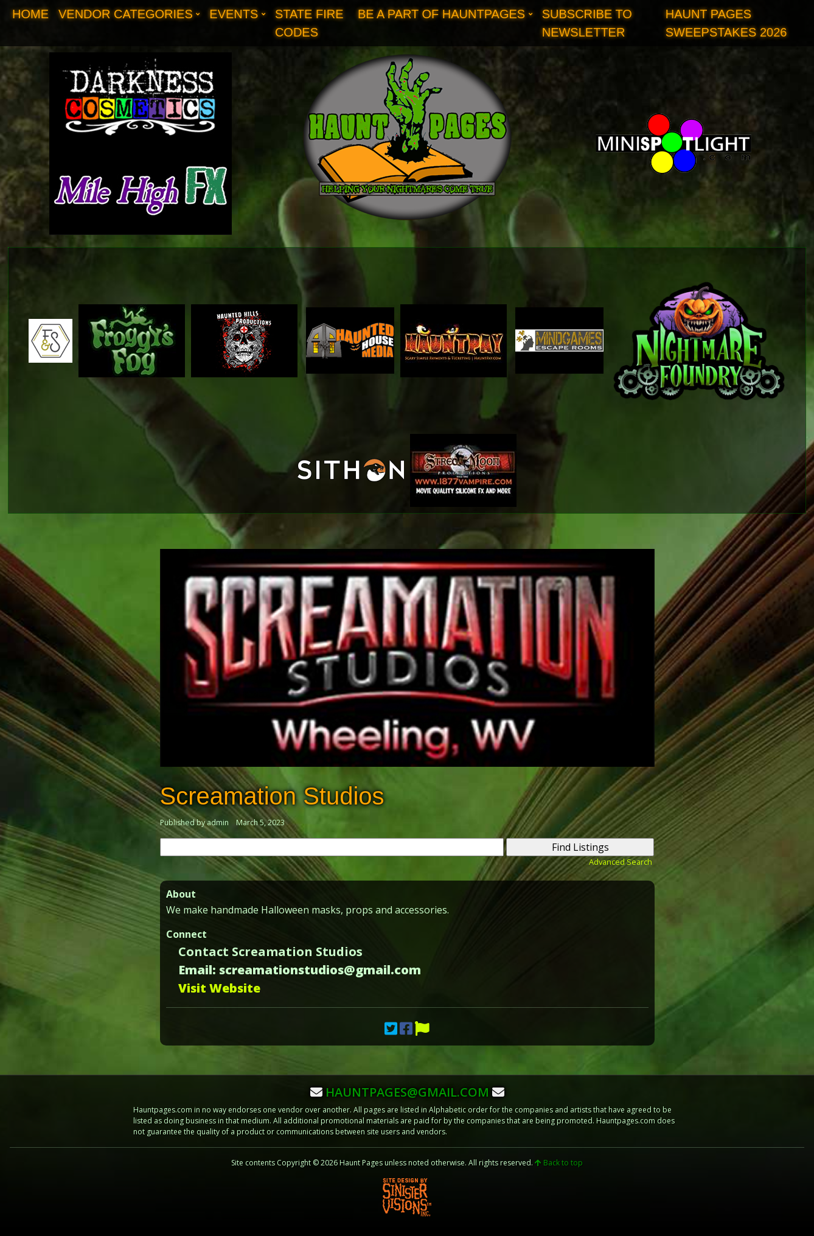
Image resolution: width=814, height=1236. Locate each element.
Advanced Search (620, 861)
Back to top (559, 1162)
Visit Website (219, 988)
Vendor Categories (125, 14)
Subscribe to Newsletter (587, 23)
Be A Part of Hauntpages (441, 14)
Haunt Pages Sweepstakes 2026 (726, 23)
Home (30, 14)
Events (233, 14)
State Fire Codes (309, 23)
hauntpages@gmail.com (407, 1092)
